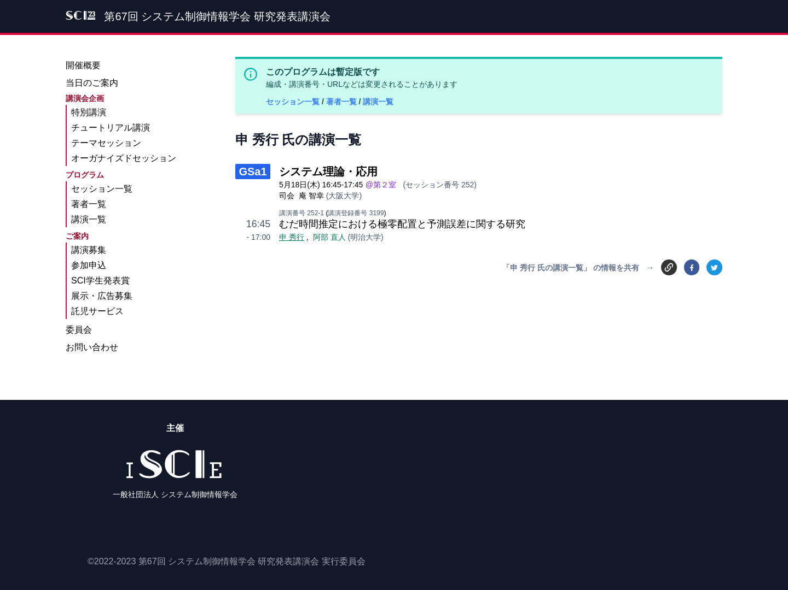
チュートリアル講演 (110, 127)
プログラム (85, 174)
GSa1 (252, 172)
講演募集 (88, 250)
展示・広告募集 (101, 295)
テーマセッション (106, 143)
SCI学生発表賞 (100, 280)
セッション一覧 (294, 101)
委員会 (79, 329)
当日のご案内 (92, 82)
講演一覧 (378, 101)
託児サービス (97, 311)
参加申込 (88, 265)
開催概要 (83, 65)
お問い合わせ (92, 347)
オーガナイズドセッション (123, 158)
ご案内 (77, 236)
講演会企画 (85, 98)
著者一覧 (342, 101)
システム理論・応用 (328, 172)
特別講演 (88, 112)
